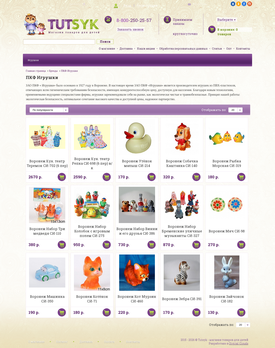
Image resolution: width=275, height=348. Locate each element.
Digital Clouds (238, 343)
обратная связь (200, 4)
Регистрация (147, 5)
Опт (229, 48)
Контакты (243, 48)
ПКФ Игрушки (69, 70)
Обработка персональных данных (183, 48)
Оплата (109, 341)
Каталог (62, 341)
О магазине (107, 48)
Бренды (53, 70)
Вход (127, 5)
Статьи (217, 48)
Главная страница (36, 70)
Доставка (126, 48)
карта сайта (75, 4)
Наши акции (146, 48)
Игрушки (33, 60)
